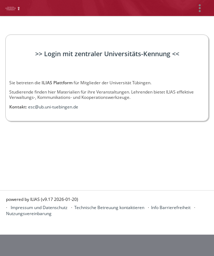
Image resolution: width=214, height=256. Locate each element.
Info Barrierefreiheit (171, 207)
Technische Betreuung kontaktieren (109, 207)
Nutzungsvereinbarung (29, 213)
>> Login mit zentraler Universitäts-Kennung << (107, 53)
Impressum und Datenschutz (39, 207)
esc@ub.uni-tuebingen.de (53, 107)
